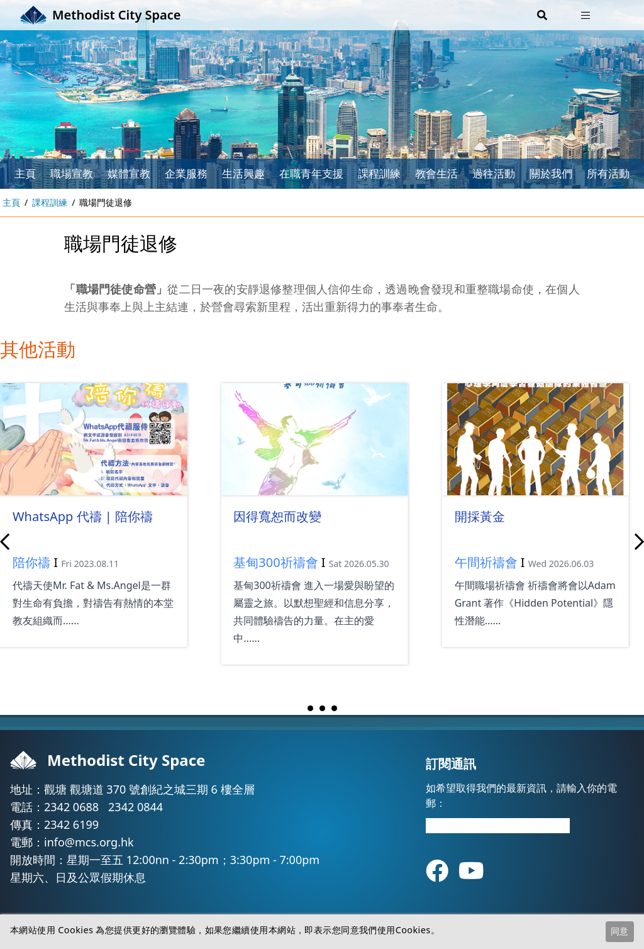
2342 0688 (71, 806)
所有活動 (608, 173)
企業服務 (186, 173)
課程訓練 (379, 173)
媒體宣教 (129, 173)
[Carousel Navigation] (322, 542)
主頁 (25, 173)
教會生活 (436, 173)
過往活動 (493, 173)
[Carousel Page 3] (334, 708)
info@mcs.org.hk (89, 842)
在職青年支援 (311, 173)
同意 (619, 931)
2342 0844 (135, 806)
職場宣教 (71, 173)
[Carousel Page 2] (322, 708)
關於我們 (551, 173)
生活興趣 (243, 173)
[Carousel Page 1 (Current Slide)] (310, 708)
